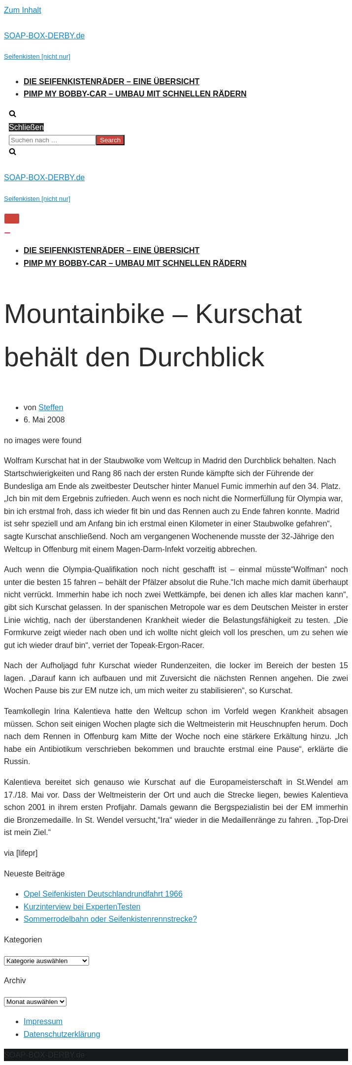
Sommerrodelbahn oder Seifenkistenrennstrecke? (110, 919)
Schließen (26, 127)
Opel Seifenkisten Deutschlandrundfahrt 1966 (103, 894)
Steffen (50, 407)
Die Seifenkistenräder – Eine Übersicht (111, 81)
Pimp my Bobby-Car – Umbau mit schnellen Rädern (135, 94)
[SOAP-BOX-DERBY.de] (176, 46)
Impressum (43, 1021)
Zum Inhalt (22, 10)
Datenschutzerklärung (62, 1034)
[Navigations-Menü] (12, 218)
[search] (176, 140)
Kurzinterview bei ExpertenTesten (82, 907)
